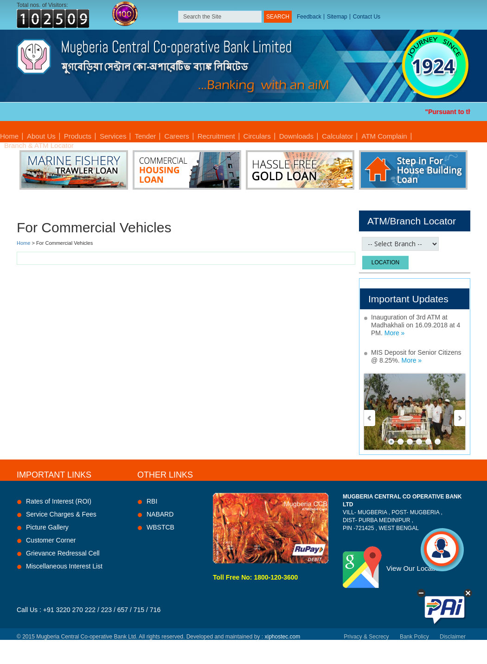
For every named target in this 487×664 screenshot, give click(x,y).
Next (459, 418)
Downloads (296, 136)
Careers (176, 136)
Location (385, 262)
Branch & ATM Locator (39, 145)
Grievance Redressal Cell (63, 553)
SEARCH (277, 16)
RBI (152, 501)
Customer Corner (51, 540)
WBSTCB (160, 527)
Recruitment (216, 136)
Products (77, 136)
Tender (145, 136)
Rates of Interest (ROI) (58, 501)
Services (113, 136)
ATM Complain (384, 136)
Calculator (337, 136)
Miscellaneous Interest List (64, 566)
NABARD (160, 514)
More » (394, 333)
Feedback (309, 16)
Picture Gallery (47, 527)
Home (9, 136)
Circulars (257, 136)
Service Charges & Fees (61, 514)
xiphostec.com (282, 636)
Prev (370, 418)
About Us (41, 136)
